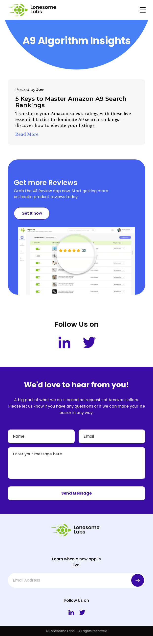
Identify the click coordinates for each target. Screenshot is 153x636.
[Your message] (76, 463)
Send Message (76, 493)
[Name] (41, 436)
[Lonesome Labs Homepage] (33, 10)
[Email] (112, 436)
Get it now (32, 213)
